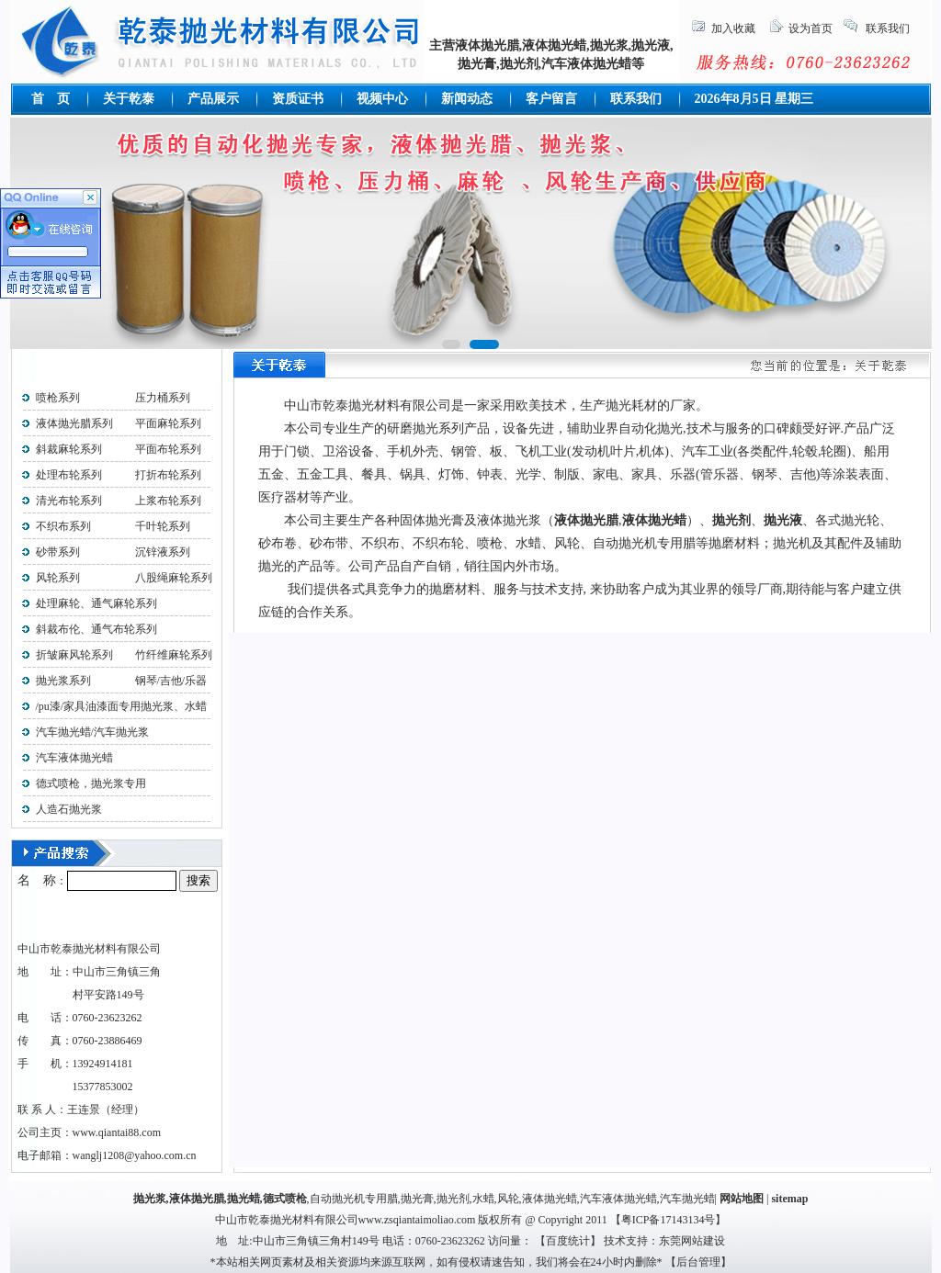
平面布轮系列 (168, 449)
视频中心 (382, 99)
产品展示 (213, 99)
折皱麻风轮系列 (74, 654)
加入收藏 (733, 28)
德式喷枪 (285, 1198)
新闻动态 (467, 99)
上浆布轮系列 (168, 500)
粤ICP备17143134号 (668, 1219)
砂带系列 (58, 552)
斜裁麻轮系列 (69, 449)
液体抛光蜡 (549, 1198)
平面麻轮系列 (168, 423)
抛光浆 (149, 1198)
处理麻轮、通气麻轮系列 (96, 603)
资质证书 (297, 99)
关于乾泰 (128, 99)
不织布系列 (63, 526)
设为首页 (810, 28)
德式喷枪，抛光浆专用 (91, 783)
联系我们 (888, 28)
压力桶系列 (162, 397)
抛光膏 (417, 1198)
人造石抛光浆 (69, 809)
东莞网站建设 (692, 1240)
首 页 (50, 99)
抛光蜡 (243, 1198)
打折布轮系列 (168, 474)
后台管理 (698, 1262)
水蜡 (483, 1198)
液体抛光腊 (196, 1198)
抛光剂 (453, 1198)
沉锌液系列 (162, 552)
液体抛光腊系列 (74, 423)
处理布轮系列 (69, 474)
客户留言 (551, 99)
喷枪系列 (58, 397)
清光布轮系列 (69, 500)
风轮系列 (58, 577)
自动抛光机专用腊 (354, 1198)
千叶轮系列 (162, 526)
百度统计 (568, 1240)
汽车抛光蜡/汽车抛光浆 (92, 732)
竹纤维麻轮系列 (173, 654)
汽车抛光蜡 (687, 1198)
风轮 (508, 1198)
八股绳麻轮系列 (168, 577)
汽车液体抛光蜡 (74, 757)
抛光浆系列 (63, 680)
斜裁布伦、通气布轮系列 (96, 629)
